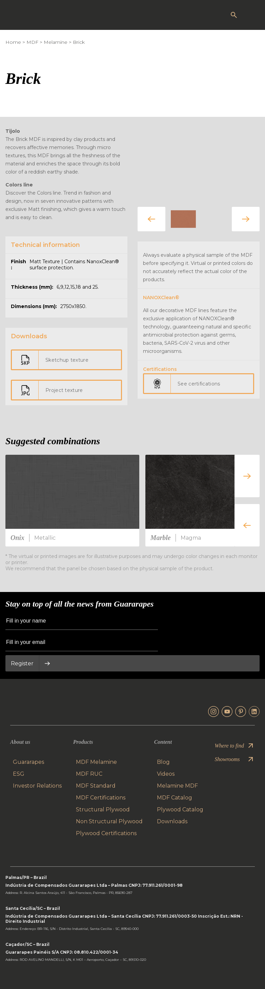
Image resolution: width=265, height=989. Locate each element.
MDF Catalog (174, 797)
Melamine (55, 42)
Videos (166, 774)
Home (13, 42)
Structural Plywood (103, 809)
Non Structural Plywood (109, 821)
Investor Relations (37, 786)
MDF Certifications (100, 797)
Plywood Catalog (180, 809)
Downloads (172, 821)
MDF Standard (96, 786)
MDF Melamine (96, 762)
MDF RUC (89, 774)
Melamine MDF (177, 786)
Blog (163, 762)
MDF (32, 42)
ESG (18, 774)
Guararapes (28, 762)
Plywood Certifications (106, 833)
